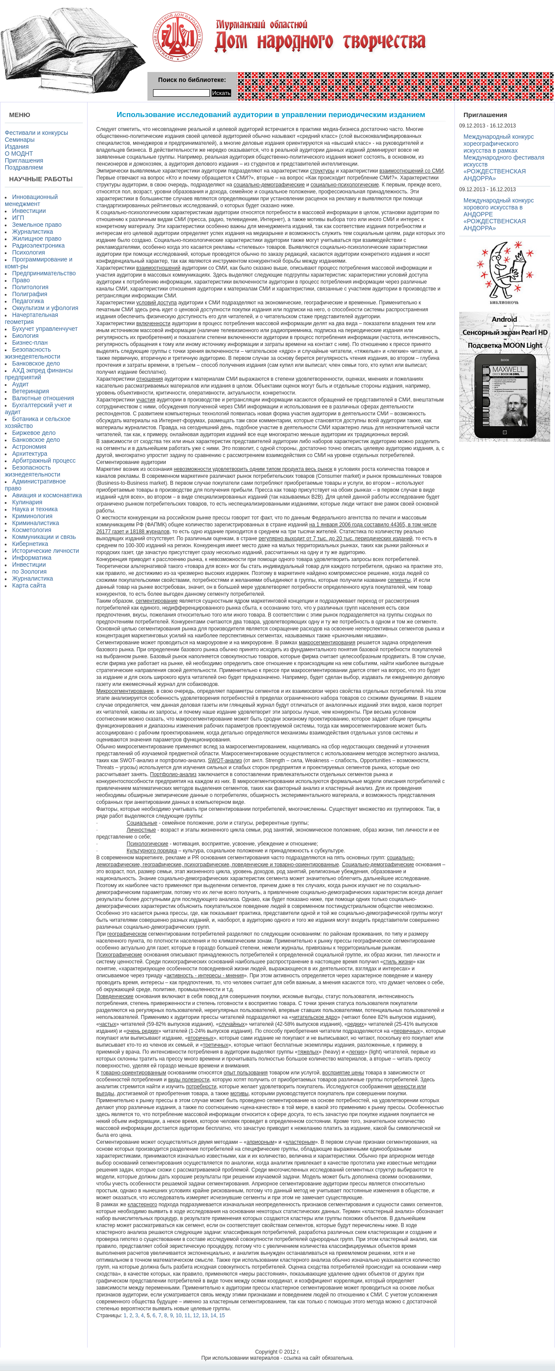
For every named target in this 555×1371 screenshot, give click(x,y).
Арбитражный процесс (44, 460)
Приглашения (24, 160)
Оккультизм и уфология (45, 307)
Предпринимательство (44, 273)
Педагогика (28, 300)
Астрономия (29, 446)
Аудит (20, 384)
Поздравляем (24, 167)
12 (196, 1315)
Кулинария (27, 502)
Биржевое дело (34, 432)
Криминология (32, 515)
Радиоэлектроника (38, 245)
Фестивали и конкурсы (36, 132)
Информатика (31, 557)
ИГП (18, 217)
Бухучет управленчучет (45, 328)
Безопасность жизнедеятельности (32, 353)
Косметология (31, 529)
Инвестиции (29, 210)
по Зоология (29, 571)
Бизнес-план (30, 342)
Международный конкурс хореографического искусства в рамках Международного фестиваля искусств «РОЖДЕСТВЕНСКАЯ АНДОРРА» (504, 157)
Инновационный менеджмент (31, 200)
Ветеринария (30, 391)
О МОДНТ (19, 153)
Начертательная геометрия (31, 318)
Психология (28, 252)
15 (222, 1315)
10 (178, 1315)
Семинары (20, 139)
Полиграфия (29, 294)
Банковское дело (36, 363)
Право (21, 280)
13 (204, 1315)
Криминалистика (35, 522)
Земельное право (37, 224)
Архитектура (29, 453)
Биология (25, 335)
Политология (30, 287)
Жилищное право (37, 238)
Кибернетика (30, 543)
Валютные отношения (43, 398)
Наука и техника (35, 509)
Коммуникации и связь (44, 536)
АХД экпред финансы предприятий (39, 374)
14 (213, 1315)
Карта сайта (29, 585)
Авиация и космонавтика (47, 495)
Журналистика (32, 231)
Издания (17, 146)
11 (187, 1315)
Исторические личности (45, 550)
